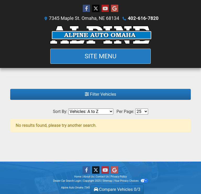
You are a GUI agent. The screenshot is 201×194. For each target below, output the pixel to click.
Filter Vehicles (100, 94)
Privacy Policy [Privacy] (119, 176)
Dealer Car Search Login (67, 180)
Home (77, 176)
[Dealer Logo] (100, 35)
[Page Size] (141, 112)
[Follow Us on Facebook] (86, 9)
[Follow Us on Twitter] (95, 9)
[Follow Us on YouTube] (105, 9)
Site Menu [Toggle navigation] (100, 56)
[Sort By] (90, 112)
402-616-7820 (143, 18)
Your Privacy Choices (131, 180)
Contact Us (102, 176)
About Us (88, 176)
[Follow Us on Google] (114, 9)
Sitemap (107, 180)
